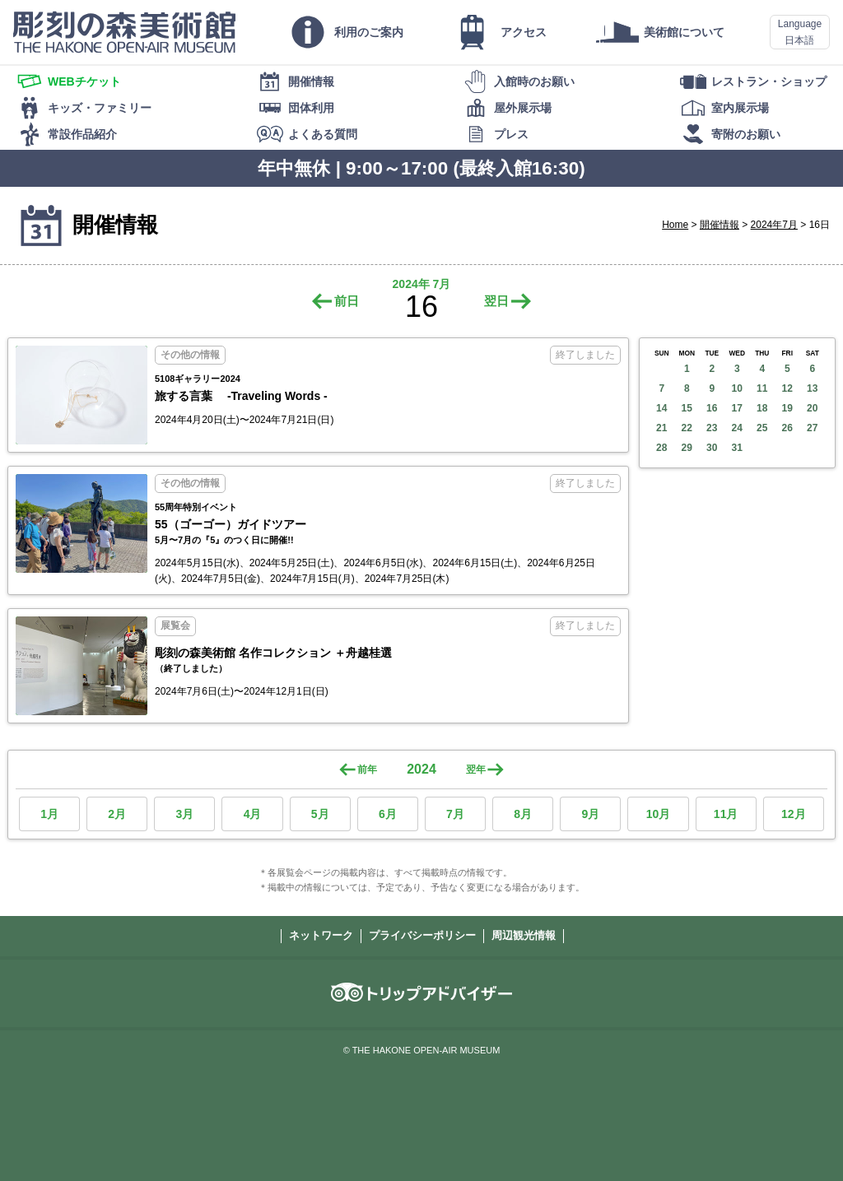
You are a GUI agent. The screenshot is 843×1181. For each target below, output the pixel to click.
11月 (726, 814)
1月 (49, 814)
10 (737, 388)
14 (661, 408)
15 (687, 408)
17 (737, 408)
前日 (346, 301)
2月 (117, 814)
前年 (367, 769)
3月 (184, 814)
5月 (320, 814)
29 (687, 447)
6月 (388, 814)
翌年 (476, 769)
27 (812, 428)
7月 (455, 814)
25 (762, 428)
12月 (793, 814)
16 (711, 408)
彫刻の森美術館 (124, 32)
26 (787, 428)
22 (687, 428)
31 (737, 447)
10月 (658, 814)
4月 (253, 814)
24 (737, 428)
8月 (523, 814)
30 (711, 447)
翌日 (496, 301)
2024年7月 (774, 224)
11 (762, 388)
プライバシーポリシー (422, 935)
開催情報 (719, 224)
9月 (590, 814)
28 (661, 447)
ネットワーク (321, 935)
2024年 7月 (422, 284)
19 (787, 408)
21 (661, 428)
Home (675, 224)
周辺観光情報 (523, 935)
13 (812, 388)
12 (787, 388)
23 (711, 428)
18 (762, 408)
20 (812, 408)
